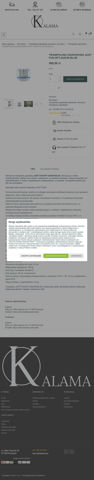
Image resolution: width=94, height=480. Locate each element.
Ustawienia (73, 256)
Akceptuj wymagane (28, 256)
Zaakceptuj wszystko (53, 256)
